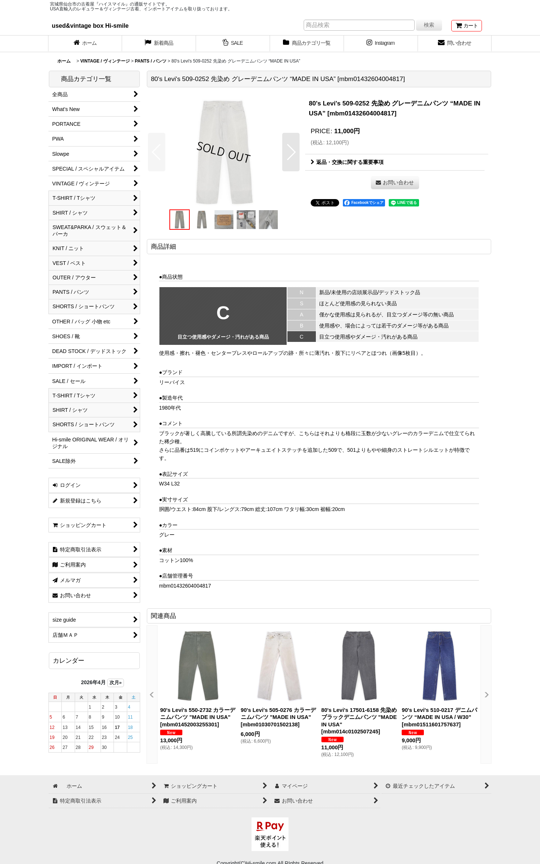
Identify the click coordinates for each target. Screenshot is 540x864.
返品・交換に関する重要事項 (347, 162)
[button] (156, 152)
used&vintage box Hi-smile (90, 25)
